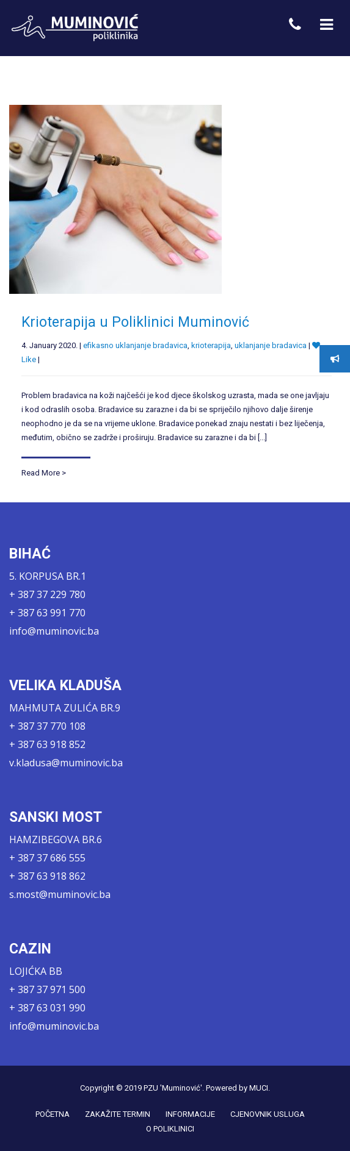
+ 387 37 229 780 (47, 594)
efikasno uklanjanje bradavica (135, 346)
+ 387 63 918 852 (47, 744)
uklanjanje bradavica (271, 346)
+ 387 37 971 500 (47, 989)
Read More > (43, 472)
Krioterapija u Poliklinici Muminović (135, 323)
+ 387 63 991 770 (47, 613)
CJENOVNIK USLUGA (267, 1114)
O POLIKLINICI (170, 1128)
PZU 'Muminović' (173, 1087)
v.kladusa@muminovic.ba (66, 763)
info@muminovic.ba (54, 631)
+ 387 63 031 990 (47, 1008)
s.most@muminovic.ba (60, 894)
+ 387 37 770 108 (47, 726)
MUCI (258, 1087)
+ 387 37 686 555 (47, 858)
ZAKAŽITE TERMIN (117, 1114)
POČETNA (52, 1114)
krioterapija (211, 346)
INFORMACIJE (190, 1114)
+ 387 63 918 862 (47, 876)
